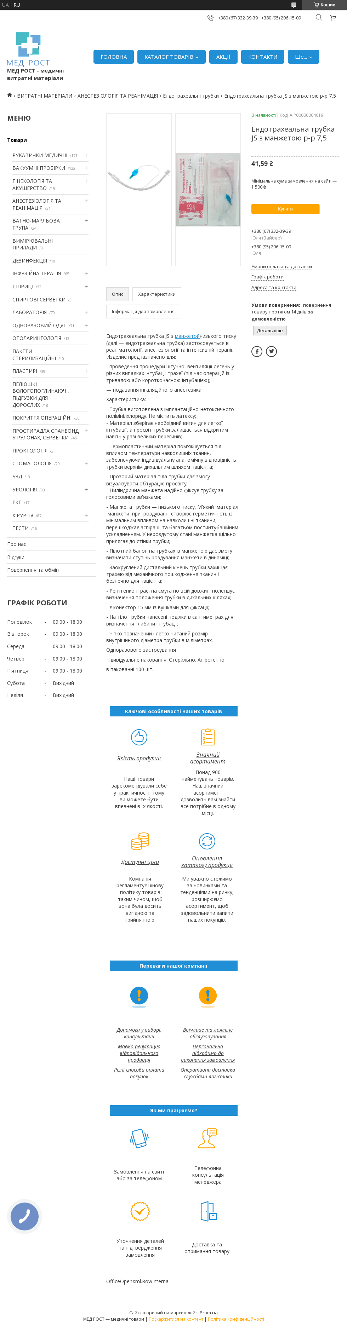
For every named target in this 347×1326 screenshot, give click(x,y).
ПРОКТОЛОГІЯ (29, 450)
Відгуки (15, 557)
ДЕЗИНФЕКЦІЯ (29, 260)
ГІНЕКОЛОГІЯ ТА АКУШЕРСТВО (32, 184)
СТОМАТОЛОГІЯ (32, 463)
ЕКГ (16, 502)
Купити (285, 209)
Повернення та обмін (33, 569)
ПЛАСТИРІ (24, 371)
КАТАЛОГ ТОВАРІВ (168, 56)
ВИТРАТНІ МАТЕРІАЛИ (44, 95)
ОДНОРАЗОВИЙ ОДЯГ (39, 325)
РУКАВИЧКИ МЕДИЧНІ (39, 155)
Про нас (16, 544)
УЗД (17, 476)
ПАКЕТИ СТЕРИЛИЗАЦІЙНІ (34, 355)
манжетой (187, 336)
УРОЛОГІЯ (24, 489)
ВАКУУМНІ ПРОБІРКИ (38, 168)
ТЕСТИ (20, 528)
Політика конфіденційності (236, 1319)
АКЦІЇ (223, 56)
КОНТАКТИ (262, 56)
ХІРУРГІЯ (22, 515)
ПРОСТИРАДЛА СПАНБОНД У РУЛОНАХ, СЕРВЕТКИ (45, 434)
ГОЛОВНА (114, 56)
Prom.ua (209, 1312)
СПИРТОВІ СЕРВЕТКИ (39, 299)
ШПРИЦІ (22, 286)
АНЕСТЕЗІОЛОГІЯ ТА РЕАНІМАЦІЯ (118, 95)
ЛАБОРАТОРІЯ (29, 312)
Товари (17, 140)
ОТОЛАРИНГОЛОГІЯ (36, 338)
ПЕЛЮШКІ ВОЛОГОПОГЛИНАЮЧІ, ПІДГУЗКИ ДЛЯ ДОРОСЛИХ (40, 394)
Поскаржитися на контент (176, 1319)
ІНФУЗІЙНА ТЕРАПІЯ (36, 273)
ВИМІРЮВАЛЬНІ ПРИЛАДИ (32, 244)
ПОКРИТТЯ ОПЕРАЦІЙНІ (42, 417)
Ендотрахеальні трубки (191, 95)
